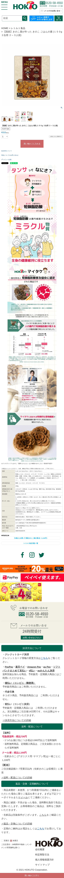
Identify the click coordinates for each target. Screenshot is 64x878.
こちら (44, 658)
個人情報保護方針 (44, 859)
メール (24, 797)
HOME (4, 28)
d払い (32, 670)
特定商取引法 (42, 854)
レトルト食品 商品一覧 (31, 543)
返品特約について (6, 151)
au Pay (47, 667)
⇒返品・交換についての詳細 (16, 823)
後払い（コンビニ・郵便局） (20, 683)
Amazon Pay (34, 667)
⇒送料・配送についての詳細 (16, 777)
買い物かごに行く (32, 875)
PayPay (9, 667)
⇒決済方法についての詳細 (17, 720)
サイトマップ (42, 864)
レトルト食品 (18, 28)
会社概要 (40, 849)
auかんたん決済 (46, 670)
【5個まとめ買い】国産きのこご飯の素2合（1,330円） (31, 538)
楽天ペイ (20, 667)
